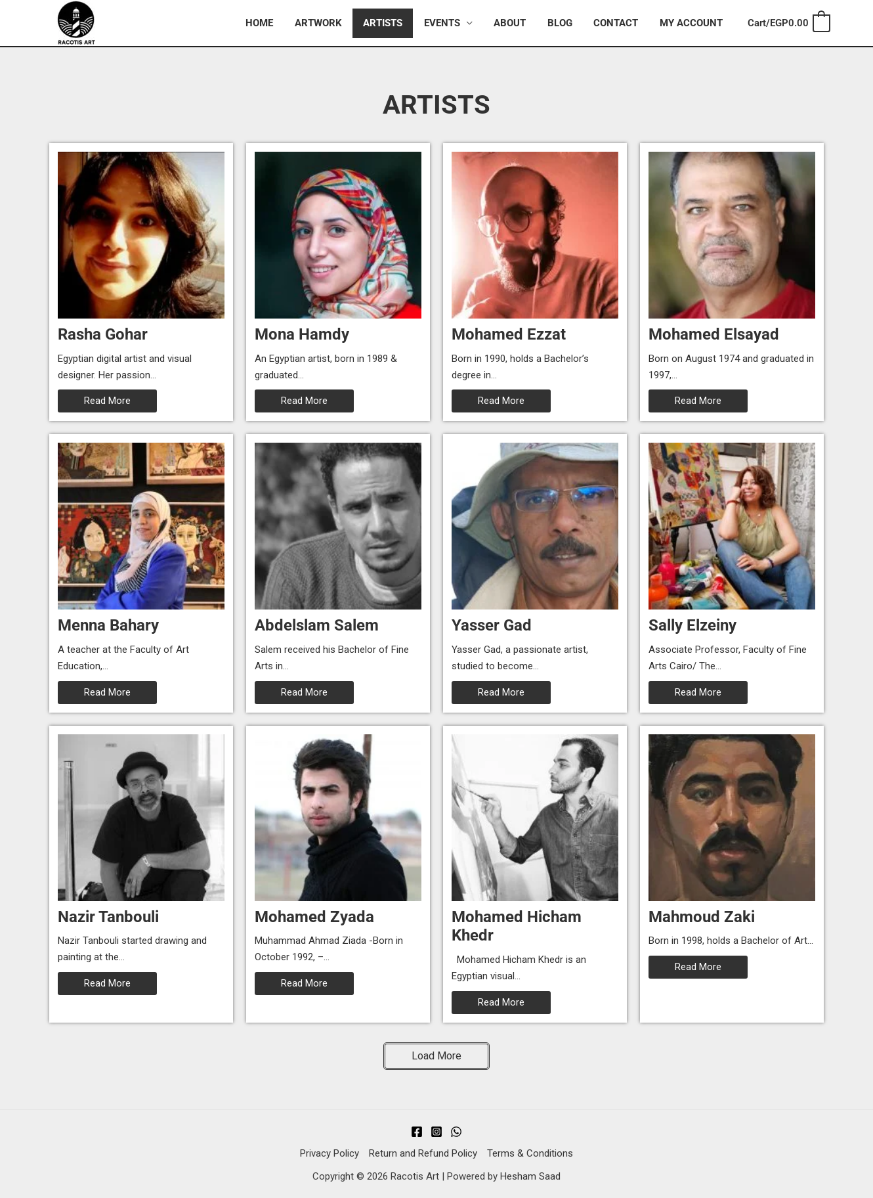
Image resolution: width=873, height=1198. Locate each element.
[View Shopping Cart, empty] (788, 23)
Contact (618, 23)
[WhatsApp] (456, 1132)
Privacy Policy (329, 1153)
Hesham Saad (530, 1176)
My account (691, 23)
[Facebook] (417, 1132)
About (516, 23)
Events (449, 23)
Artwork (328, 23)
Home (272, 23)
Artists (392, 23)
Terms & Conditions (530, 1153)
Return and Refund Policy (423, 1153)
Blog (563, 23)
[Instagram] (436, 1132)
